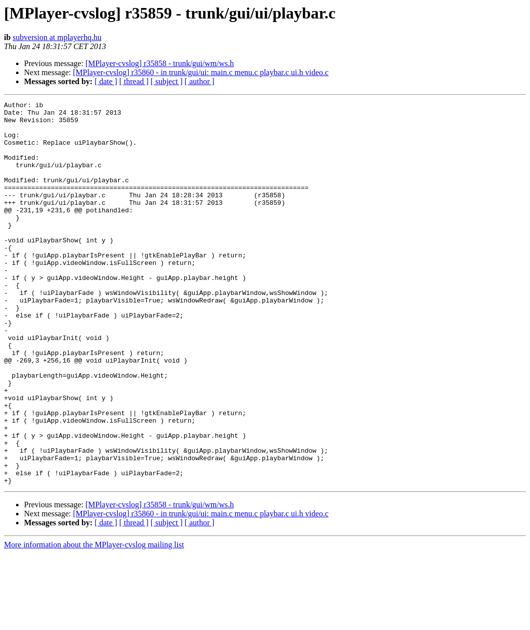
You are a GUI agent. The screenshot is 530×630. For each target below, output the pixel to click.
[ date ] (106, 81)
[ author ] (200, 81)
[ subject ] (167, 81)
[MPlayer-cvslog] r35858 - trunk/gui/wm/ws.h (160, 63)
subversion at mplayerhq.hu (57, 37)
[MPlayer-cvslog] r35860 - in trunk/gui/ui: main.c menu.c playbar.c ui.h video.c (201, 72)
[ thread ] (134, 81)
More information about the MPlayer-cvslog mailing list (94, 621)
